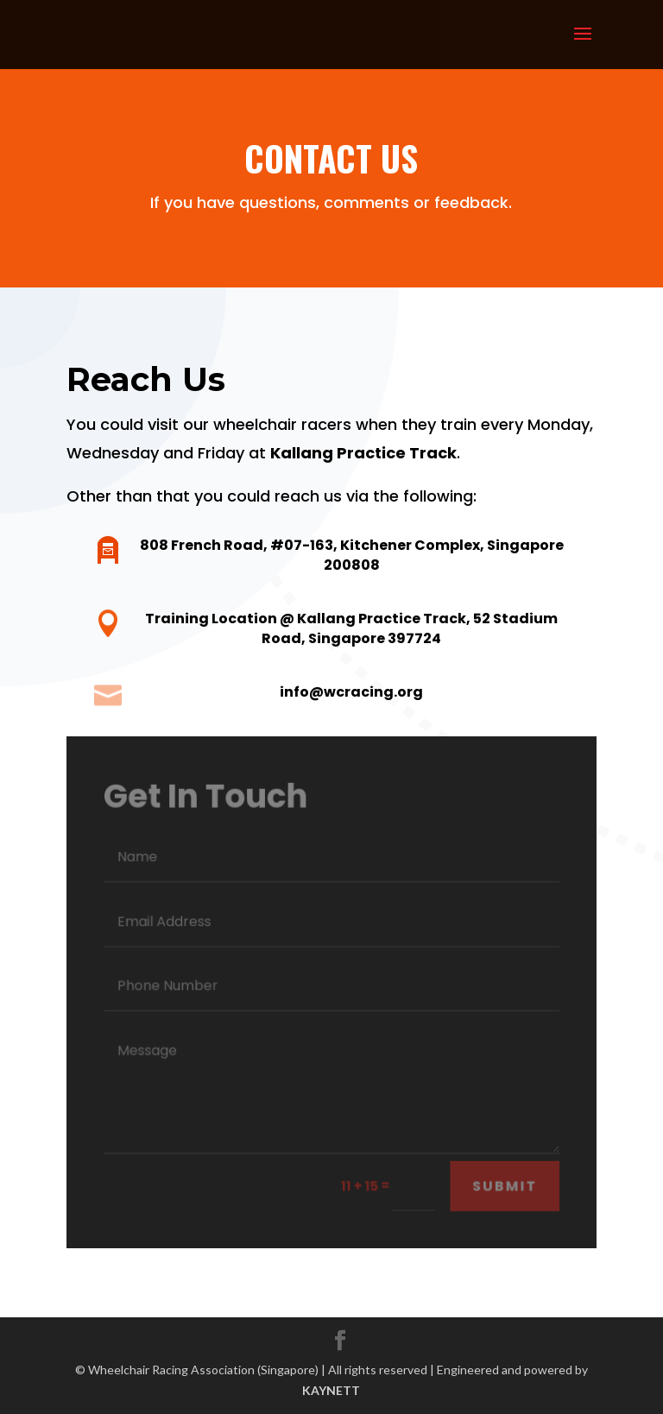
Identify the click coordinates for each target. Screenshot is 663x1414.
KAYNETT (331, 1390)
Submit (504, 1186)
